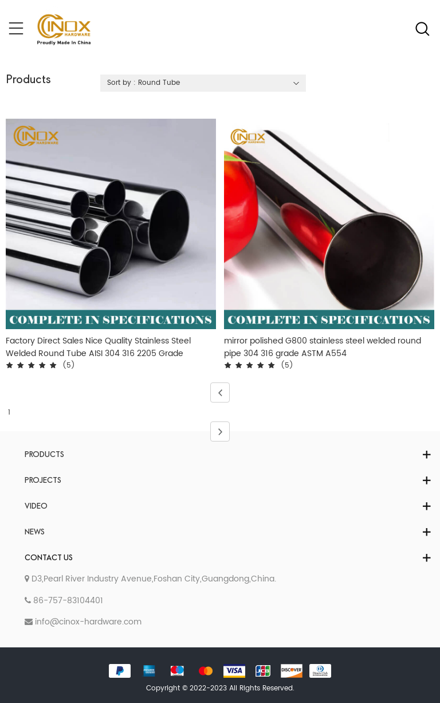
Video (36, 506)
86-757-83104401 (64, 600)
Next (216, 431)
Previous (216, 392)
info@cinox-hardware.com (83, 621)
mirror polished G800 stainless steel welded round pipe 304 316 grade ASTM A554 (322, 347)
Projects (43, 481)
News (35, 532)
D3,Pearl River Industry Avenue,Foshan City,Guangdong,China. (150, 578)
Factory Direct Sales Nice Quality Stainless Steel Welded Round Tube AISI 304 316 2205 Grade (98, 347)
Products (44, 455)
